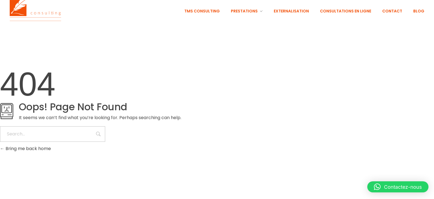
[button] (397, 186)
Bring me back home (25, 148)
